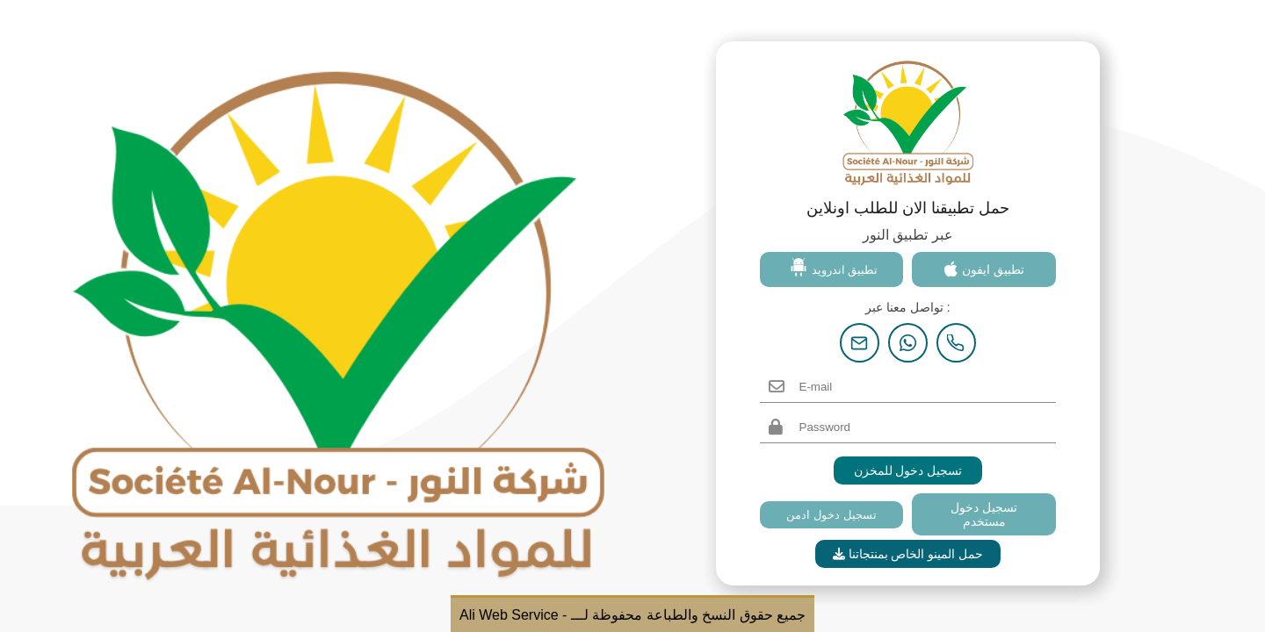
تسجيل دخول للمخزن (908, 470)
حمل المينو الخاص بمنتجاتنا (908, 554)
